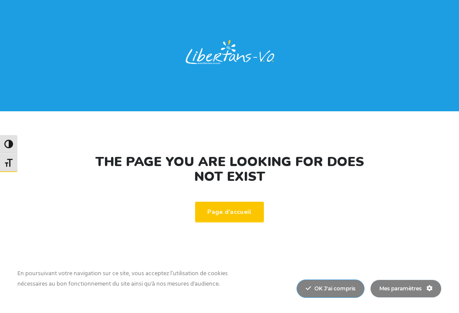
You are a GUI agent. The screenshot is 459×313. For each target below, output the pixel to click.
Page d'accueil (229, 212)
